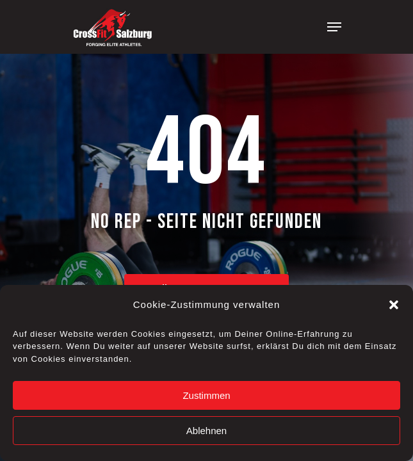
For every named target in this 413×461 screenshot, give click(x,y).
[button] (393, 304)
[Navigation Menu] (334, 26)
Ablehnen (206, 430)
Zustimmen (206, 395)
